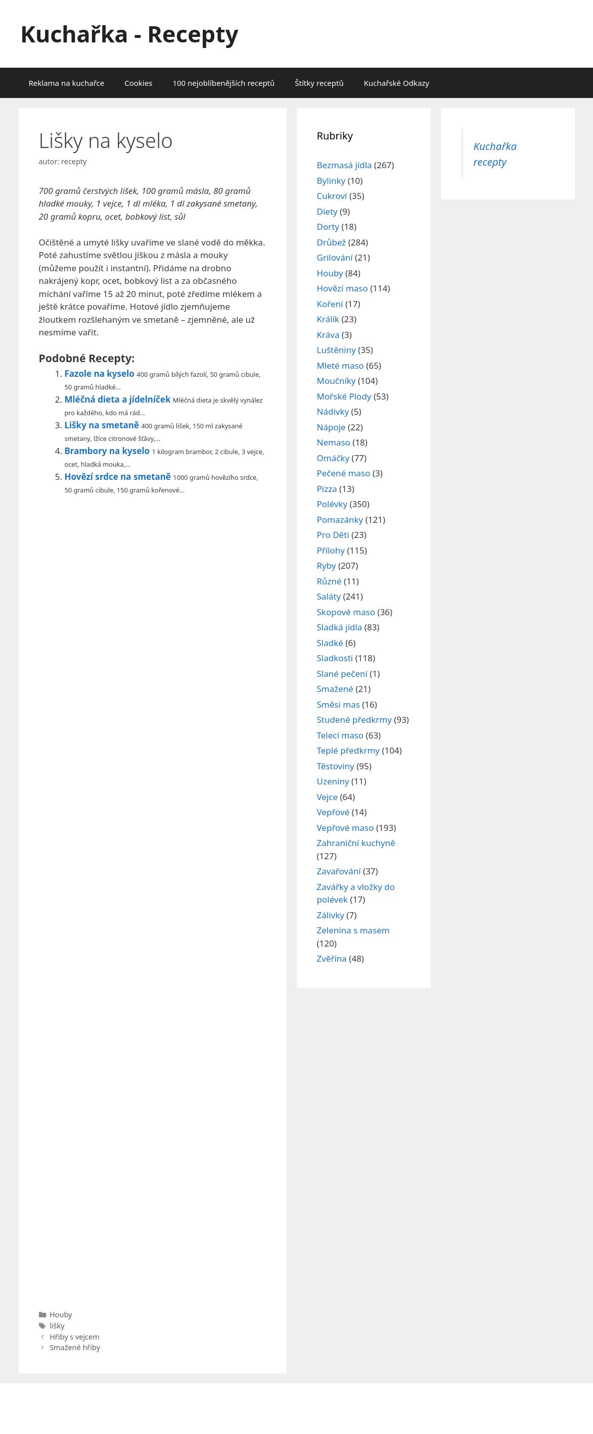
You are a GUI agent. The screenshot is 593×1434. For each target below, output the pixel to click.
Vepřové (333, 812)
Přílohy (331, 550)
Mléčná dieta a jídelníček (118, 399)
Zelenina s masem (353, 930)
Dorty (328, 226)
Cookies (138, 83)
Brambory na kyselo (107, 451)
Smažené (335, 689)
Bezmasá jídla (344, 165)
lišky (57, 1325)
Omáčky (333, 458)
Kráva (328, 334)
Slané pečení (342, 673)
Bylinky (331, 180)
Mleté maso (340, 365)
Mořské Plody (344, 396)
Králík (328, 319)
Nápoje (331, 427)
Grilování (335, 257)
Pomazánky (340, 519)
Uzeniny (333, 781)
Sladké (330, 643)
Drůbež (331, 242)
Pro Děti (333, 534)
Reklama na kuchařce (67, 83)
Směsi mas (338, 704)
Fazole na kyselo (99, 373)
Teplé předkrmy (348, 750)
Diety (327, 211)
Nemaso (333, 442)
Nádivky (333, 411)
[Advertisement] (152, 900)
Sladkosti (335, 658)
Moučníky (336, 380)
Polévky (332, 504)
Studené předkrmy (354, 719)
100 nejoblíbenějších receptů (223, 83)
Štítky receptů (319, 83)
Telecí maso (340, 735)
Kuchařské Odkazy (396, 83)
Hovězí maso (342, 288)
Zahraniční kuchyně (356, 843)
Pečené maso (344, 473)
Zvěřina (332, 958)
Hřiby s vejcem (75, 1337)
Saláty (329, 596)
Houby (61, 1314)
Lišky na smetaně (102, 425)
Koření (330, 304)
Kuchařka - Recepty (129, 33)
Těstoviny (335, 766)
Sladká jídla (339, 627)
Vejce (327, 797)
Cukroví (332, 196)
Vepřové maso (345, 827)
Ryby (326, 565)
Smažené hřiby (75, 1347)
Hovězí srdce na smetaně (118, 476)
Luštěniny (336, 350)
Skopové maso (346, 612)
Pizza (327, 489)
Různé (329, 581)
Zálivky (330, 915)
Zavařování (339, 871)
